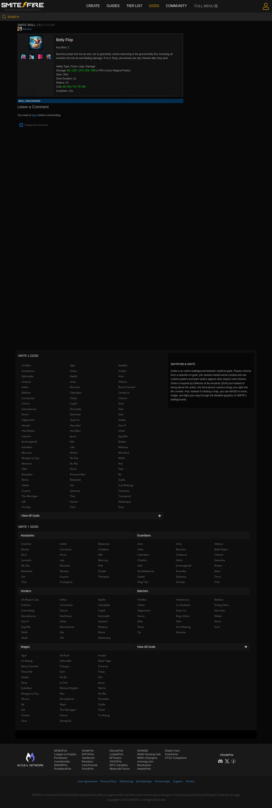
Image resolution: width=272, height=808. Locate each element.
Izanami (26, 436)
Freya (101, 671)
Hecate (26, 425)
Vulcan (74, 501)
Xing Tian (142, 582)
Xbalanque (124, 501)
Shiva (140, 627)
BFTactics (115, 757)
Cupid (73, 403)
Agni (72, 365)
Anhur (73, 371)
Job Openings (144, 781)
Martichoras (67, 627)
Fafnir (179, 560)
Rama (25, 480)
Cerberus (123, 392)
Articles (190, 781)
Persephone (67, 699)
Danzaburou (29, 409)
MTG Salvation (118, 765)
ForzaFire (88, 768)
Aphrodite (27, 376)
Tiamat (25, 715)
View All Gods (91, 515)
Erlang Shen (221, 605)
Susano (26, 491)
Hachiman (66, 616)
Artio (73, 382)
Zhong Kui (65, 721)
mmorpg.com (145, 761)
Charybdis (104, 605)
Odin (24, 469)
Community (176, 6)
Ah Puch (64, 655)
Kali (72, 441)
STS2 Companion (176, 757)
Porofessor (61, 757)
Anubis (122, 371)
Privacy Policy (108, 781)
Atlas (140, 549)
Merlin (74, 452)
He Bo (63, 677)
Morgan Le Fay (30, 458)
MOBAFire (60, 750)
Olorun (25, 699)
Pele (120, 469)
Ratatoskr (75, 480)
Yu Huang (104, 715)
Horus (141, 616)
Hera (24, 682)
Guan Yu (75, 420)
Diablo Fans (172, 750)
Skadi (24, 638)
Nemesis (27, 463)
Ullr (24, 501)
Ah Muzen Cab (29, 599)
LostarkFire (116, 754)
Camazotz (66, 549)
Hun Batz (75, 431)
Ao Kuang (27, 661)
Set (23, 576)
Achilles (26, 365)
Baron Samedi (126, 387)
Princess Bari (77, 474)
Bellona (26, 392)
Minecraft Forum (119, 768)
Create (93, 6)
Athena (122, 382)
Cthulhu (142, 560)
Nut (120, 463)
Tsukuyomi (124, 496)
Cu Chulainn (183, 605)
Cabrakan (75, 392)
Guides (113, 6)
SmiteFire (88, 750)
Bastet (25, 549)
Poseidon (27, 474)
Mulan (218, 616)
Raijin (63, 704)
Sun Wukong (125, 485)
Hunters (26, 591)
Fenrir (25, 414)
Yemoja (26, 507)
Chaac (73, 398)
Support (178, 781)
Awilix (25, 387)
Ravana (64, 571)
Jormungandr (29, 441)
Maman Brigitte (69, 688)
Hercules (75, 425)
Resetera (87, 761)
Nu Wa (74, 463)
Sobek (25, 485)
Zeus (121, 507)
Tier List (134, 6)
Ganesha (75, 414)
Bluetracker (144, 765)
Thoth (101, 710)
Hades (122, 420)
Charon (122, 398)
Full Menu (206, 6)
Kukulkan (27, 447)
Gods (154, 6)
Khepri (122, 441)
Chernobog (27, 610)
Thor (72, 496)
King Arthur (182, 616)
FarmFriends (90, 765)
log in (35, 115)
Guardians (144, 535)
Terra (217, 576)
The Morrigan (30, 496)
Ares (121, 376)
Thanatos (123, 491)
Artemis (26, 382)
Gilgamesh (28, 420)
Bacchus (27, 29)
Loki (72, 447)
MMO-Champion (147, 757)
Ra (119, 474)
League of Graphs (65, 754)
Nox (62, 693)
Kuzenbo (181, 571)
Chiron (26, 403)
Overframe (171, 754)
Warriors (142, 591)
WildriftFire (60, 765)
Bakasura (103, 544)
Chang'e (64, 666)
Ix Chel (64, 682)
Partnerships (162, 781)
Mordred (123, 452)
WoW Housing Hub (149, 754)
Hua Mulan (28, 431)
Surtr (217, 627)
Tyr (139, 632)
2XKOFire (115, 761)
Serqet (102, 571)
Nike (140, 621)
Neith (121, 458)
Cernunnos (28, 398)
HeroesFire (116, 750)
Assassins (27, 535)
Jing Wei (123, 436)
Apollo (73, 376)
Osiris (73, 469)
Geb (120, 414)
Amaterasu (28, 371)
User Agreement (87, 781)
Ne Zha (74, 458)
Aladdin (122, 365)
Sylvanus (75, 491)
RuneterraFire (62, 768)
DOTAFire (88, 754)
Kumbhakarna (145, 571)
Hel (100, 677)
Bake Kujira (221, 549)
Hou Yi (122, 425)
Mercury (27, 452)
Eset (120, 409)
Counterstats (62, 761)
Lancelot (26, 560)
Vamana (181, 632)
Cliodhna (103, 549)
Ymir (72, 507)
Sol (72, 485)
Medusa (123, 447)
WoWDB (142, 750)
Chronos (103, 666)
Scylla (121, 480)
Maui (217, 571)
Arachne (26, 544)
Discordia (75, 409)
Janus (73, 436)
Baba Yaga (104, 661)
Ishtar (121, 431)
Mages (25, 646)
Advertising (126, 781)
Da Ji (121, 403)
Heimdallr (104, 616)
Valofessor (88, 757)
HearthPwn (144, 768)
